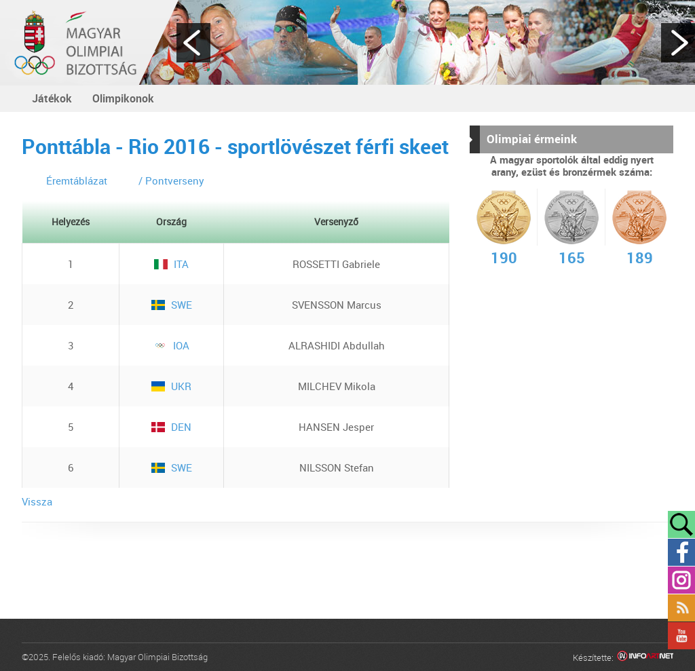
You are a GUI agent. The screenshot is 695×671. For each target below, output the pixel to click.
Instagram (681, 580)
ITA (171, 264)
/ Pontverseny (171, 180)
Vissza (37, 501)
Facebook (681, 552)
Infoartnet (645, 658)
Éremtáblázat (76, 180)
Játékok (52, 98)
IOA (171, 345)
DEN (171, 427)
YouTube (681, 635)
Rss (681, 607)
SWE (171, 304)
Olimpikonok (123, 98)
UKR (171, 386)
